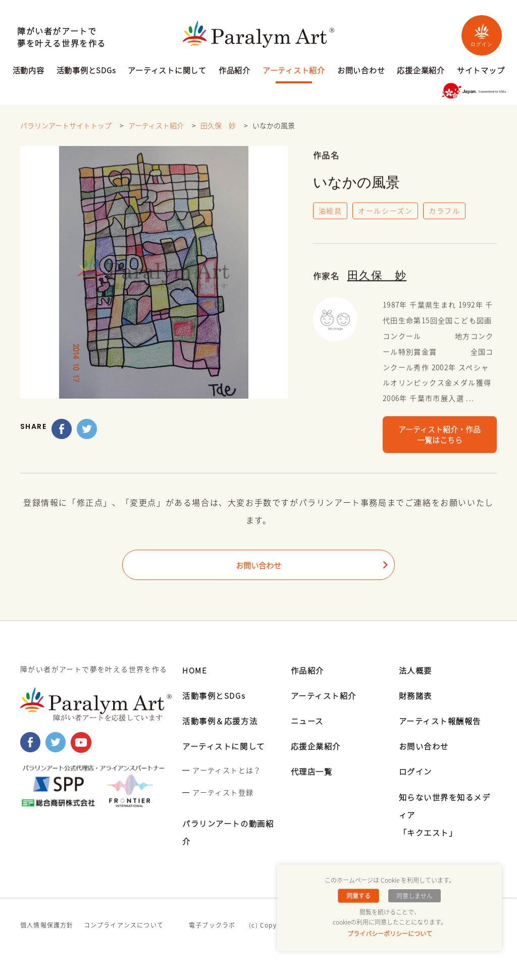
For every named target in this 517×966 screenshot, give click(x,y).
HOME (195, 670)
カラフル (444, 212)
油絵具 (330, 212)
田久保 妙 (218, 126)
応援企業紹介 (421, 71)
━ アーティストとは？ (221, 771)
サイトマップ (481, 71)
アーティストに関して (167, 71)
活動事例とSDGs (86, 71)
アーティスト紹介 (294, 71)
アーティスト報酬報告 (443, 721)
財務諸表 (416, 696)
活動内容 (28, 71)
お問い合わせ (361, 71)
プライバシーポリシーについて (389, 933)
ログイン (481, 35)
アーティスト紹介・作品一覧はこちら (439, 437)
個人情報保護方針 (47, 926)
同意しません (413, 895)
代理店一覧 (313, 772)
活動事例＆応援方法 (222, 721)
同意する (359, 895)
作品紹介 (234, 71)
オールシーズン (385, 212)
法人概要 (416, 670)
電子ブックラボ (212, 926)
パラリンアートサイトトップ (66, 126)
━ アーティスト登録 (217, 793)
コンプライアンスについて (124, 926)
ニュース (308, 721)
